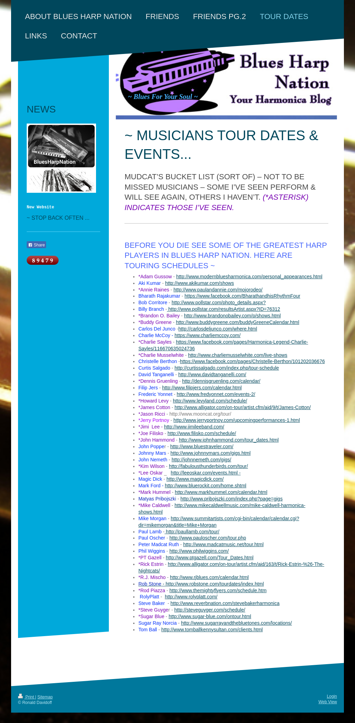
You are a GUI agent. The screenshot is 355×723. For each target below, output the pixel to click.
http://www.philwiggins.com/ (199, 551)
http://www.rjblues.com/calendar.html (209, 577)
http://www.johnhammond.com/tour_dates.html (229, 440)
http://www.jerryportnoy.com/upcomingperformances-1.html (236, 420)
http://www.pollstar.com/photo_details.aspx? (219, 302)
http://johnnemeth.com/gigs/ (201, 459)
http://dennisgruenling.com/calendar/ (221, 381)
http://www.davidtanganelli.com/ (212, 374)
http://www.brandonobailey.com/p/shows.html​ (232, 315)
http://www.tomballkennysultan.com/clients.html (212, 629)
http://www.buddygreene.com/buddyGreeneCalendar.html (237, 322)
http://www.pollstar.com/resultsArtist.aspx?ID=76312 (223, 309)
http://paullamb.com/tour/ (192, 531)
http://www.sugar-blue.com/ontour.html (209, 616)
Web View (327, 701)
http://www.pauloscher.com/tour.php (208, 538)
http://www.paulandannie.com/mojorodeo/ (217, 289)
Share (36, 245)
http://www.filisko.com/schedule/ (201, 433)
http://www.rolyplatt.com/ (191, 596)
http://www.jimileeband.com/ (194, 427)
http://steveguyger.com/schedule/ (209, 610)
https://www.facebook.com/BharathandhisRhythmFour (242, 296)
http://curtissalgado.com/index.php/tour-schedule (226, 368)
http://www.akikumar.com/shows (199, 283)
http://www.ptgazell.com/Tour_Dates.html (209, 557)
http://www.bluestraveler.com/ (201, 446)
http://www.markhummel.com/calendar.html (221, 492)
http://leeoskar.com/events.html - (206, 473)
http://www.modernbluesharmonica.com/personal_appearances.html (249, 276)
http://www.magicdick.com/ (195, 479)
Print (26, 697)
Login (332, 696)
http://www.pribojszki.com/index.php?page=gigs (232, 498)
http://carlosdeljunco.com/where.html (217, 329)
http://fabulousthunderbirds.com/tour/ (208, 466)
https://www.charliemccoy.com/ (207, 335)
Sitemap (45, 697)
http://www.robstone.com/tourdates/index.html (214, 584)
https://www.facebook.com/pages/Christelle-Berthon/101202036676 (252, 361)
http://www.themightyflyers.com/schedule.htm (218, 590)
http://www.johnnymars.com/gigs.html (211, 453)
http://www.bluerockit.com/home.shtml (205, 485)
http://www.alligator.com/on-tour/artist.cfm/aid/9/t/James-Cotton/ (242, 407)
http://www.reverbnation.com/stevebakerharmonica (225, 603)
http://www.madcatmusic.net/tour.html (223, 544)
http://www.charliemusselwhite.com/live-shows (237, 355)
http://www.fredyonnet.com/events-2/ (216, 394)
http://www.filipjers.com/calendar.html (202, 387)
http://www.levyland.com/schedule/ (210, 401)
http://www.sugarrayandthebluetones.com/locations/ (236, 623)
